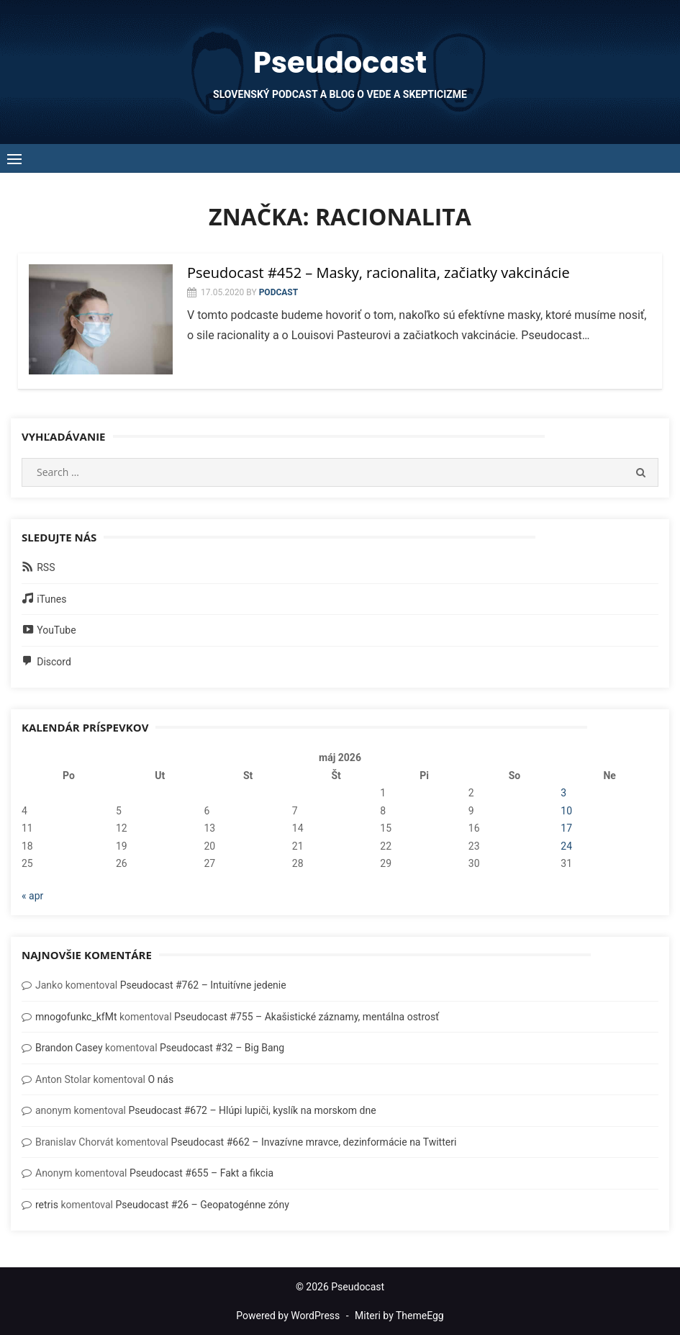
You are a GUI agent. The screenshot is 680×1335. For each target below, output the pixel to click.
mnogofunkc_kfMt (76, 1016)
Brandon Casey (69, 1047)
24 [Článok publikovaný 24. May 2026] (566, 846)
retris (46, 1204)
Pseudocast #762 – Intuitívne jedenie (203, 985)
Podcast (279, 292)
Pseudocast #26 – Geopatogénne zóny (202, 1204)
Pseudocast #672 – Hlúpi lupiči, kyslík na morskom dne (252, 1110)
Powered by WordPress (288, 1315)
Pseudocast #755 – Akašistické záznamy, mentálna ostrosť (306, 1016)
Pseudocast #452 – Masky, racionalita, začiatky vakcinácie (378, 272)
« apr (32, 896)
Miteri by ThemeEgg (399, 1315)
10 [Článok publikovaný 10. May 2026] (566, 811)
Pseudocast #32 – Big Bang (222, 1047)
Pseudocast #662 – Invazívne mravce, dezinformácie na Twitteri (313, 1142)
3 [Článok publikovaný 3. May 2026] (563, 793)
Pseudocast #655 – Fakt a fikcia (201, 1173)
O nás (160, 1079)
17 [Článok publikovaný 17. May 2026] (566, 828)
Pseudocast (340, 62)
